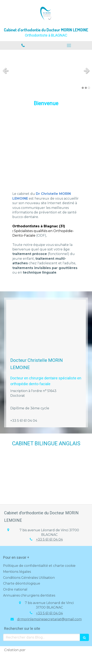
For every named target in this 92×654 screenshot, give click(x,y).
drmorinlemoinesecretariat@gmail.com (49, 619)
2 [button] (86, 88)
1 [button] (83, 88)
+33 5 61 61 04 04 (49, 539)
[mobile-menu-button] (69, 45)
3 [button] (89, 88)
